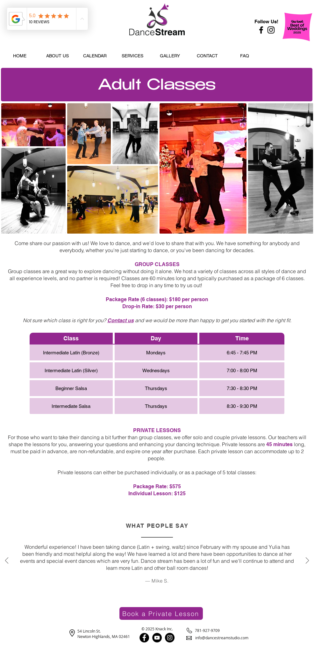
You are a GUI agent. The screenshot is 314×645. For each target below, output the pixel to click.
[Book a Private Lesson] (161, 613)
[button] (57, 55)
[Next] (307, 561)
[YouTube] (157, 637)
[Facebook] (261, 30)
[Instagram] (271, 30)
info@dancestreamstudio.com (221, 637)
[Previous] (6, 561)
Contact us (120, 320)
